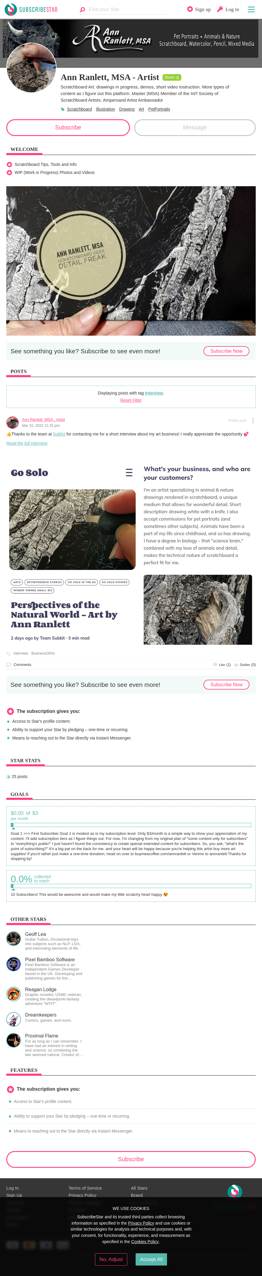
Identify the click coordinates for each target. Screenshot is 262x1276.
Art (141, 109)
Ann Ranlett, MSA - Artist (43, 419)
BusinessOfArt (43, 653)
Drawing (126, 109)
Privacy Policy (82, 1195)
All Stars (139, 1188)
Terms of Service (85, 1188)
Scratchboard (79, 109)
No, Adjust (111, 1259)
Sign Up (14, 1195)
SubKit (59, 434)
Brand (137, 1195)
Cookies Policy (145, 1241)
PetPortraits (159, 109)
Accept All (151, 1259)
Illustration (105, 109)
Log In (12, 1188)
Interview (154, 393)
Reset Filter (131, 400)
